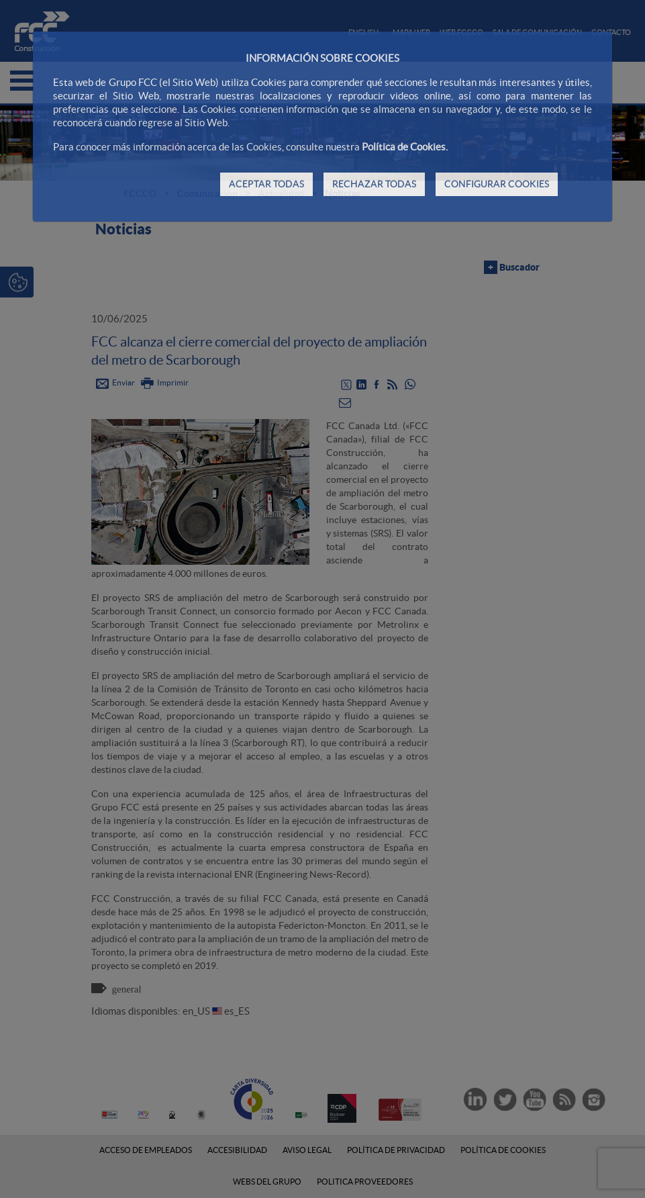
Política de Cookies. (405, 146)
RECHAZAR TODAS (374, 184)
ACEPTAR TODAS (266, 184)
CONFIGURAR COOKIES (496, 184)
